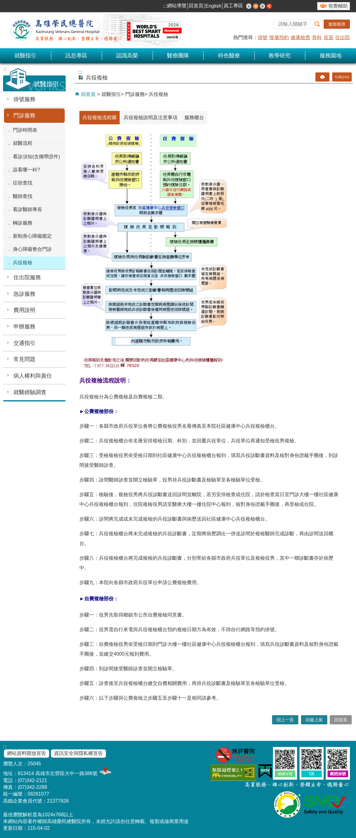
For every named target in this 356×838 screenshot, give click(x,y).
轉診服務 (22, 222)
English (213, 6)
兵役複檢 (22, 262)
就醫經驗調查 (29, 392)
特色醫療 (229, 56)
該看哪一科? (26, 169)
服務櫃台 (194, 117)
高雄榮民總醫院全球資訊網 (94, 30)
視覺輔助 (338, 6)
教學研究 (280, 56)
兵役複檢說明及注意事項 (150, 117)
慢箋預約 (279, 37)
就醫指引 (25, 56)
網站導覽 (177, 5)
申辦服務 (24, 327)
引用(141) (342, 77)
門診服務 (24, 115)
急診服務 (24, 294)
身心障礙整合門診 (32, 249)
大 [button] (262, 6)
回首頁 (196, 5)
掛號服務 (24, 99)
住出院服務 (27, 277)
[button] (317, 24)
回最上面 (314, 719)
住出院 (342, 37)
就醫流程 (22, 143)
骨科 (317, 37)
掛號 (262, 37)
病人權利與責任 (32, 376)
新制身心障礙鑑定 (32, 236)
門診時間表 (25, 130)
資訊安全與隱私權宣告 (78, 753)
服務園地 (331, 56)
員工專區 (233, 5)
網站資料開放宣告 (26, 753)
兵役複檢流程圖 (99, 117)
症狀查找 (22, 182)
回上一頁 (285, 719)
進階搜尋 (336, 24)
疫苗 (328, 37)
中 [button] (256, 6)
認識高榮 (127, 56)
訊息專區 (76, 56)
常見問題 (24, 359)
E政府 (265, 771)
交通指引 (24, 343)
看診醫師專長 (27, 209)
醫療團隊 (178, 56)
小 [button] (249, 6)
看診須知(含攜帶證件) (36, 156)
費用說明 (24, 310)
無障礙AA (233, 772)
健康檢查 (300, 37)
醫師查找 (22, 196)
